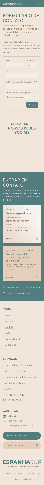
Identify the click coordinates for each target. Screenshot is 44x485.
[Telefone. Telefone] (34, 65)
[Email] (21, 75)
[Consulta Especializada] (22, 436)
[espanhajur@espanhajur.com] (21, 425)
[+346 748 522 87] (12, 287)
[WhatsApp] (33, 287)
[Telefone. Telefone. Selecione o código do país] (30, 64)
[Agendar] (22, 239)
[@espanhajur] (16, 399)
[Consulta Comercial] (22, 445)
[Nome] (14, 65)
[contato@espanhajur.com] (21, 293)
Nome (9, 60)
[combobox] (22, 86)
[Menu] (38, 3)
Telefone (31, 60)
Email (9, 71)
